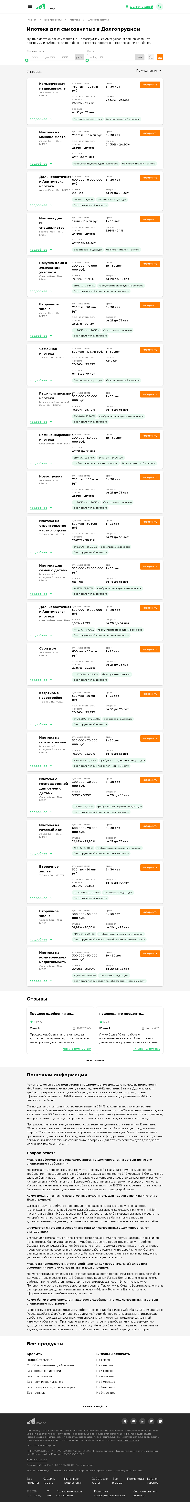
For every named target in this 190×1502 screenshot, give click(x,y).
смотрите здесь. (129, 1439)
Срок (90, 50)
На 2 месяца (104, 1365)
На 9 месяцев (105, 1392)
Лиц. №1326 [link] (63, 190)
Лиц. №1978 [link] (54, 405)
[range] (55, 57)
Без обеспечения (39, 1376)
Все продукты (53, 19)
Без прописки (37, 1392)
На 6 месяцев (105, 1387)
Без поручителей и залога (45, 1382)
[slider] (55, 60)
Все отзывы (95, 1060)
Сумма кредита (36, 50)
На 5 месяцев (105, 1382)
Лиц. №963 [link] (63, 443)
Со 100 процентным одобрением (50, 1365)
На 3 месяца (104, 1371)
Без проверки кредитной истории (51, 1387)
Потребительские (39, 1360)
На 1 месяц (103, 1360)
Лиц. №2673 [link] (56, 357)
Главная (32, 19)
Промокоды (135, 1478)
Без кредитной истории (44, 1371)
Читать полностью (77, 1048)
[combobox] (148, 70)
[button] (30, 7)
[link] (124, 1421)
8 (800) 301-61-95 (37, 1459)
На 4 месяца (105, 1376)
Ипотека (74, 19)
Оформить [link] (150, 84)
